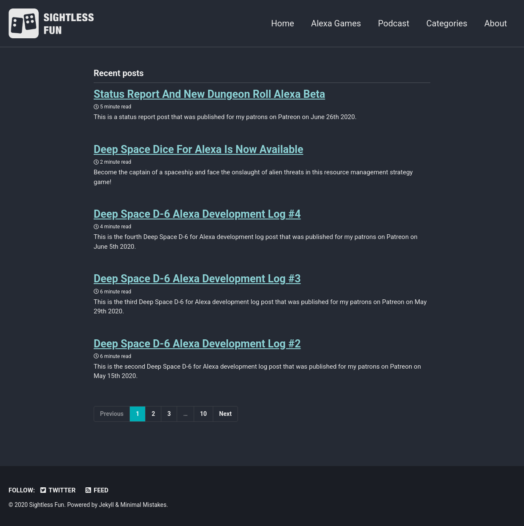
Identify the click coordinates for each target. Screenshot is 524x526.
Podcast (393, 23)
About (495, 23)
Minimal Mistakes (143, 504)
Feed (96, 490)
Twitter (57, 490)
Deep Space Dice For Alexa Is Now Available (198, 149)
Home (282, 23)
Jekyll (106, 504)
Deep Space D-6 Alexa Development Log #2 (197, 344)
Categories (446, 23)
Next (225, 413)
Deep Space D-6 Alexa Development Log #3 (197, 279)
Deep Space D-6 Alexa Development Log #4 (197, 214)
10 (203, 413)
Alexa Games (336, 23)
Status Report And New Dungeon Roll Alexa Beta (209, 94)
